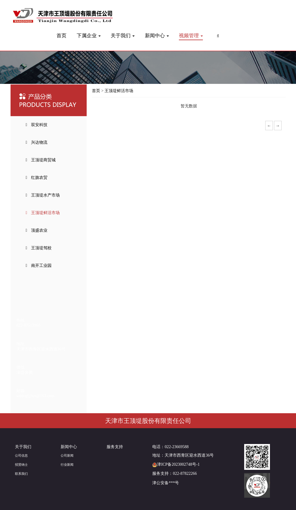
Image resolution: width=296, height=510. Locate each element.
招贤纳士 (21, 464)
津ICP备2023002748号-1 (175, 464)
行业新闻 (67, 464)
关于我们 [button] (123, 35)
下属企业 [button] (89, 35)
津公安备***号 (165, 483)
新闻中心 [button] (157, 35)
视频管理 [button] (191, 35)
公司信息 (21, 455)
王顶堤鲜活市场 (119, 91)
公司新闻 (67, 455)
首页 (61, 35)
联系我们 (21, 473)
